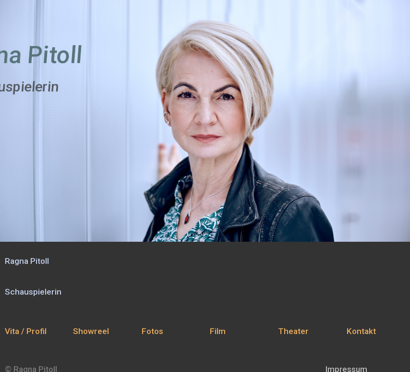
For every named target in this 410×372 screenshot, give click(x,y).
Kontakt (361, 331)
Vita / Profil (26, 331)
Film (218, 331)
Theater (293, 331)
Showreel (91, 331)
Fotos (152, 331)
